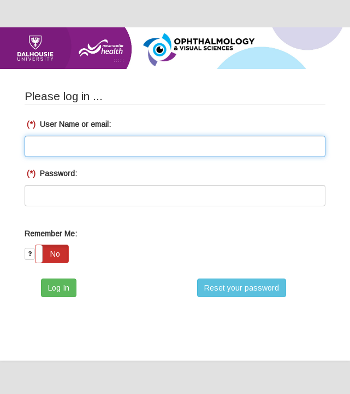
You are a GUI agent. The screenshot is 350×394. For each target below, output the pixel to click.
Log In (58, 287)
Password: (51, 173)
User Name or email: (68, 124)
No (55, 254)
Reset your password (241, 287)
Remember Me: (51, 233)
